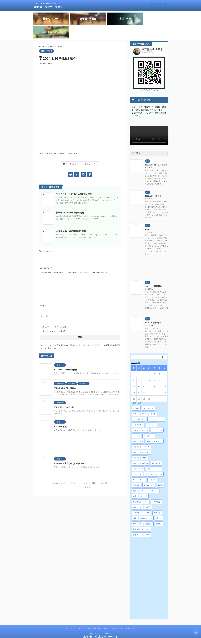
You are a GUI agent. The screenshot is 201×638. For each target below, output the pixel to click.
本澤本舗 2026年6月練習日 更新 (71, 218)
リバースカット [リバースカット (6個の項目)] (139, 466)
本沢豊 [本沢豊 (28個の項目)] (147, 494)
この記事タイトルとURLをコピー (80, 151)
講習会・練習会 (103, 615)
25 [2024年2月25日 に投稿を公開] (164, 379)
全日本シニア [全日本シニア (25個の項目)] (149, 472)
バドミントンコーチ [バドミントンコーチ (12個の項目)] (154, 428)
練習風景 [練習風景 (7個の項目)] (148, 510)
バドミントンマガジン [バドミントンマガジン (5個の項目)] (141, 439)
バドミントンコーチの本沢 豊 (100, 620)
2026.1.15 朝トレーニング (155, 152)
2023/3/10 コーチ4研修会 (65, 356)
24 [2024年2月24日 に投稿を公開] (159, 379)
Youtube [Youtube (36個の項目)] (136, 395)
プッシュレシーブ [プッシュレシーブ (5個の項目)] (153, 455)
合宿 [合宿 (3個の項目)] (134, 483)
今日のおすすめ (47, 238)
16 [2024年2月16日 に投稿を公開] (154, 373)
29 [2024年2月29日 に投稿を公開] (149, 385)
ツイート (134, 135)
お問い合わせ (130, 615)
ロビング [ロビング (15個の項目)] (152, 466)
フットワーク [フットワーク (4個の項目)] (138, 455)
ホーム (68, 615)
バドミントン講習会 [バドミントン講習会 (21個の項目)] (140, 450)
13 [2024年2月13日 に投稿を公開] (139, 373)
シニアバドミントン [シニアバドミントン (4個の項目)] (156, 406)
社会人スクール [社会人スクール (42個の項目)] (146, 505)
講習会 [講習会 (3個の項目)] (158, 510)
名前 (43, 292)
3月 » (140, 389)
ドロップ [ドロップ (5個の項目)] (136, 422)
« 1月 (133, 389)
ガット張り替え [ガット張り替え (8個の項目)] (139, 406)
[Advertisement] (80, 433)
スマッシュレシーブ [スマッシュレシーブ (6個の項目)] (140, 417)
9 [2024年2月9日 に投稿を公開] (154, 366)
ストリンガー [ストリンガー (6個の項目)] (138, 411)
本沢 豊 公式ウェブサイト (49, 7)
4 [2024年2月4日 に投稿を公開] (164, 360)
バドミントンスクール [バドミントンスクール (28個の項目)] (141, 433)
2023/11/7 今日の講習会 (65, 375)
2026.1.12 (149, 216)
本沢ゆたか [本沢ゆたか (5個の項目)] (156, 488)
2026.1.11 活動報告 (152, 273)
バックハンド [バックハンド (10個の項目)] (149, 422)
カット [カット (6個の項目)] (152, 400)
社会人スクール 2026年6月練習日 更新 (74, 181)
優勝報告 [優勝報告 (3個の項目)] (136, 472)
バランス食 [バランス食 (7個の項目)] (156, 450)
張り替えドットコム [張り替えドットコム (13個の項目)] (140, 488)
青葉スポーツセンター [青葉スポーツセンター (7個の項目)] (141, 516)
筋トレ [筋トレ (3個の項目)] (158, 505)
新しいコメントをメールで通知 (55, 314)
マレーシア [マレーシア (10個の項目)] (137, 461)
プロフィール (78, 615)
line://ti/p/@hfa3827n (149, 77)
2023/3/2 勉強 (60, 413)
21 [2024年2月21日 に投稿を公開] (144, 379)
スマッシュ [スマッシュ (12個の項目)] (151, 411)
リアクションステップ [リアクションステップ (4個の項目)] (153, 461)
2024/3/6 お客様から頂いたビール (69, 450)
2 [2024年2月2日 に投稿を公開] (154, 360)
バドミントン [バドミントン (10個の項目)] (138, 428)
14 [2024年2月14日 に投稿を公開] (144, 373)
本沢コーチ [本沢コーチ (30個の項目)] (137, 494)
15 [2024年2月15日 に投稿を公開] (149, 373)
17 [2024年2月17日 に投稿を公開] (159, 373)
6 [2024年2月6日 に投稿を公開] (138, 366)
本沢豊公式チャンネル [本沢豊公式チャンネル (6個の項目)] (141, 499)
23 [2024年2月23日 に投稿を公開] (154, 379)
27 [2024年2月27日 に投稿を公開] (139, 385)
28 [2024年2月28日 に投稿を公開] (144, 385)
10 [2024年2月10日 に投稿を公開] (159, 366)
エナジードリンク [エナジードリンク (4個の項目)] (139, 400)
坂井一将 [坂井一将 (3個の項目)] (143, 483)
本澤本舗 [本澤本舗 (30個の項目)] (157, 499)
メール (44, 303)
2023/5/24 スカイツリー (65, 394)
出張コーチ (90, 615)
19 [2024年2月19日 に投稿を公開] (134, 379)
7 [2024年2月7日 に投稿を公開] (144, 366)
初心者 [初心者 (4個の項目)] (160, 472)
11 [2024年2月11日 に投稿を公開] (164, 366)
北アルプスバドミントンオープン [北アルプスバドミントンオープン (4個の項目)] (145, 477)
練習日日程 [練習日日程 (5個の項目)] (137, 510)
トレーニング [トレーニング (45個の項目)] (157, 417)
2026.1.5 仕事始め (152, 309)
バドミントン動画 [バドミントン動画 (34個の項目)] (139, 444)
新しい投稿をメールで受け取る (55, 318)
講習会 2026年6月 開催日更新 (70, 200)
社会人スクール (117, 615)
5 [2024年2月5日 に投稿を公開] (133, 366)
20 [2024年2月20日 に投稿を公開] (139, 379)
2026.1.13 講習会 (152, 183)
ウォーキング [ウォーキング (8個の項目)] (148, 395)
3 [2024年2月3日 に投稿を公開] (159, 360)
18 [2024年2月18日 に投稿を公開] (164, 373)
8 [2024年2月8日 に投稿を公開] (149, 366)
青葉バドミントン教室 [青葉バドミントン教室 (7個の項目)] (141, 521)
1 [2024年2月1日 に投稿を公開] (149, 360)
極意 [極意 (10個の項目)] (134, 505)
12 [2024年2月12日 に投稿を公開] (134, 373)
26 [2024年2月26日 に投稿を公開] (134, 385)
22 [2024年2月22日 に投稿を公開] (149, 379)
